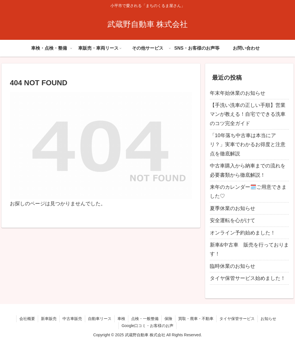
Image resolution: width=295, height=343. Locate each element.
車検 (121, 318)
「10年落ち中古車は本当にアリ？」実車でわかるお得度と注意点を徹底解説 (247, 144)
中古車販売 (72, 318)
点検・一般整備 (145, 318)
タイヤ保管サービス (237, 318)
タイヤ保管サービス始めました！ (247, 278)
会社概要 (27, 318)
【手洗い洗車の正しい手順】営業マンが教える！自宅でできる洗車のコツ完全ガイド (247, 114)
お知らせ (268, 318)
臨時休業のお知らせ (232, 266)
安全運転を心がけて (232, 220)
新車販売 (49, 318)
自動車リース (100, 318)
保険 (168, 318)
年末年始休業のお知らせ (237, 93)
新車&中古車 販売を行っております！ (249, 249)
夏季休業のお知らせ (232, 208)
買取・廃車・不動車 (195, 318)
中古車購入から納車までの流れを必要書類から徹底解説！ (247, 170)
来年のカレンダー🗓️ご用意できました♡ (248, 191)
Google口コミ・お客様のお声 (147, 325)
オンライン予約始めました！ (242, 233)
